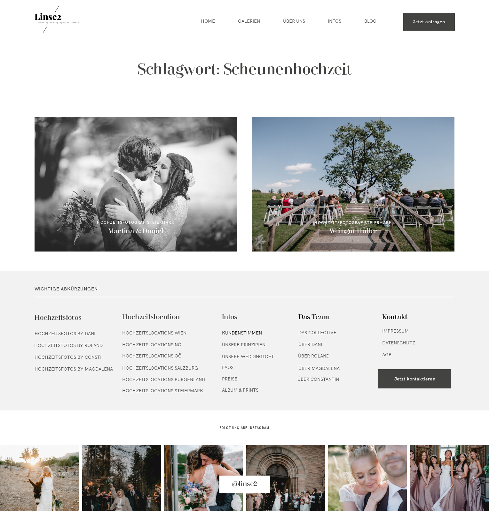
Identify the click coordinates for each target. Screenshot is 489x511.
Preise (229, 379)
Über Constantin (318, 379)
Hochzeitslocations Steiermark (162, 391)
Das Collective (317, 332)
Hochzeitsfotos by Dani (65, 333)
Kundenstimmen (242, 333)
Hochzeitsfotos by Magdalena (74, 369)
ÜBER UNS (294, 21)
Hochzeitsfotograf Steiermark (135, 222)
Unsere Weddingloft (248, 356)
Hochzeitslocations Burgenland (163, 379)
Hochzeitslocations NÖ (151, 345)
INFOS (334, 21)
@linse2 (244, 484)
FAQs (227, 367)
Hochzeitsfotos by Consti (68, 357)
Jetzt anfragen (429, 22)
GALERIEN (249, 21)
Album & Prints (240, 390)
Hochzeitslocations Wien (154, 333)
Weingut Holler (353, 184)
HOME (208, 21)
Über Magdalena (319, 368)
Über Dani (310, 344)
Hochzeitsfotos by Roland (68, 345)
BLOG (370, 21)
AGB (386, 354)
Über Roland (313, 356)
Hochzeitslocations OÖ (152, 356)
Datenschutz (398, 343)
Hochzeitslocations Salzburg (160, 368)
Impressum (395, 331)
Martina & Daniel (136, 184)
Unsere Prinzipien (243, 345)
